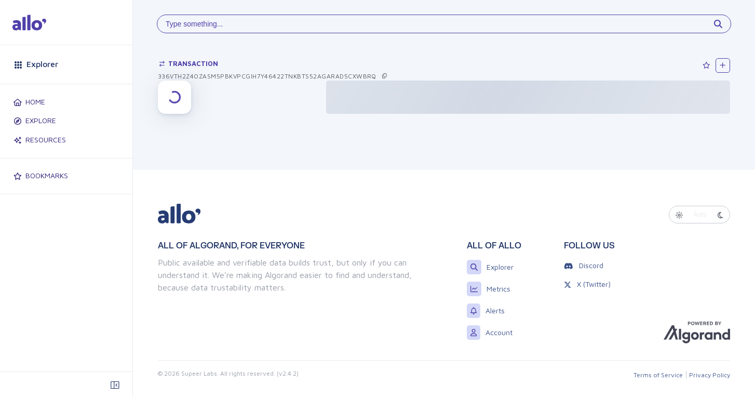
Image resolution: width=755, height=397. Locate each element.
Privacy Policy (709, 375)
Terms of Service (658, 375)
